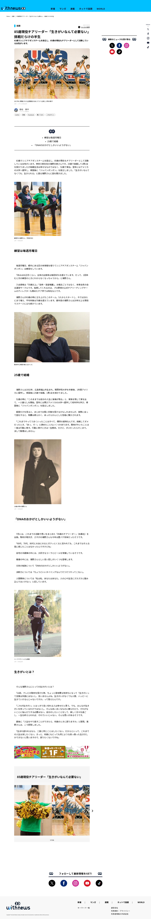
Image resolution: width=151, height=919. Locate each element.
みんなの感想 (84, 27)
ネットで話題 (85, 8)
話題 (13, 16)
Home (8, 16)
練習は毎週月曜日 (52, 137)
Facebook (31, 115)
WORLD (101, 8)
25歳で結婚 (52, 141)
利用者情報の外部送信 (119, 914)
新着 (53, 8)
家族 (23, 115)
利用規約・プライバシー (120, 911)
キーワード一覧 (84, 908)
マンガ (62, 8)
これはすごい (50, 115)
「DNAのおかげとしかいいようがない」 (53, 145)
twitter (17, 115)
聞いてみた (40, 115)
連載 (72, 8)
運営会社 (114, 908)
